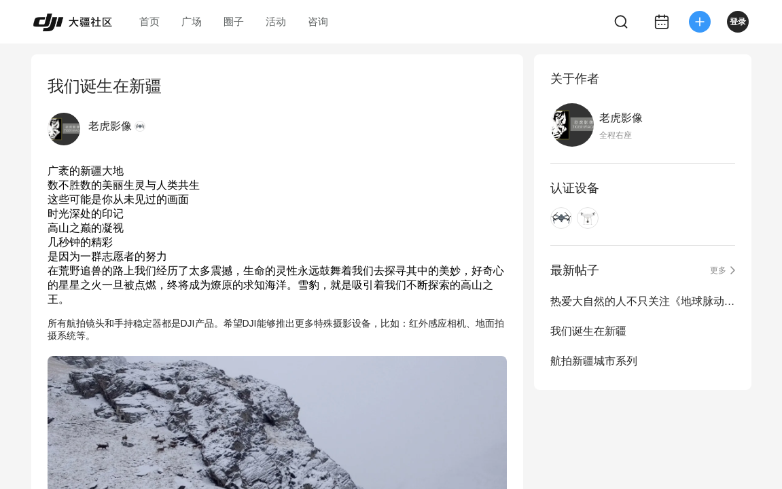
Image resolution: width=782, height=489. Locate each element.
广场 (191, 21)
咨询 (318, 21)
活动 (276, 21)
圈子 (234, 21)
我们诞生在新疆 (588, 331)
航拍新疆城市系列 (593, 361)
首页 (149, 21)
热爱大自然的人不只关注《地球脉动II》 (642, 301)
